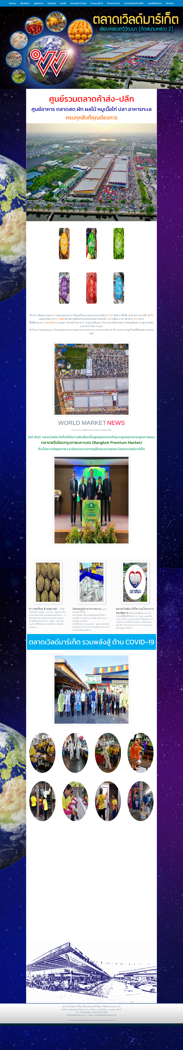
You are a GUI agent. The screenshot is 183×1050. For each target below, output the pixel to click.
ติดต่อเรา (170, 3)
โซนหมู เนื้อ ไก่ (97, 3)
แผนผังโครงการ (155, 3)
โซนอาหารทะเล (113, 3)
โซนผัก (63, 3)
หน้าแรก (12, 3)
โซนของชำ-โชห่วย (78, 3)
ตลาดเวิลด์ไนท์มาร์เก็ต (134, 3)
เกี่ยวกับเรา (25, 3)
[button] (37, 582)
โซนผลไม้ (52, 3)
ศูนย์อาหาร (38, 3)
